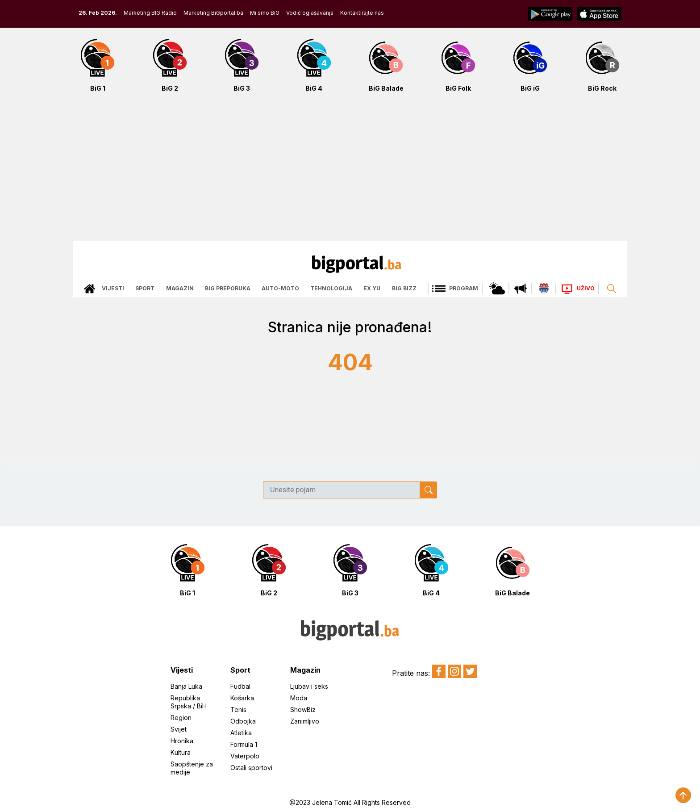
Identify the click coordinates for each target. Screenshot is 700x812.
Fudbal (240, 686)
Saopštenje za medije (192, 768)
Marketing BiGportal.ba (213, 12)
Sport (144, 288)
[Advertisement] (350, 171)
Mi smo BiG (264, 12)
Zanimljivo (304, 721)
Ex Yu (371, 288)
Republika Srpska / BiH (189, 702)
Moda (298, 698)
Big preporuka (227, 288)
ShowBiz (303, 709)
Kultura (181, 752)
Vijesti (113, 288)
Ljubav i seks (309, 686)
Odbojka (243, 721)
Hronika (182, 741)
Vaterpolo (244, 756)
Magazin (180, 288)
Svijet (179, 729)
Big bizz (404, 288)
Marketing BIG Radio (150, 12)
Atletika (241, 733)
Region (181, 717)
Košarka (242, 698)
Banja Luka (186, 686)
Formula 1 (243, 744)
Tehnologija (331, 288)
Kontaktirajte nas (362, 12)
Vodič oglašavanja (309, 12)
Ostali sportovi (251, 767)
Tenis (238, 709)
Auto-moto (280, 288)
